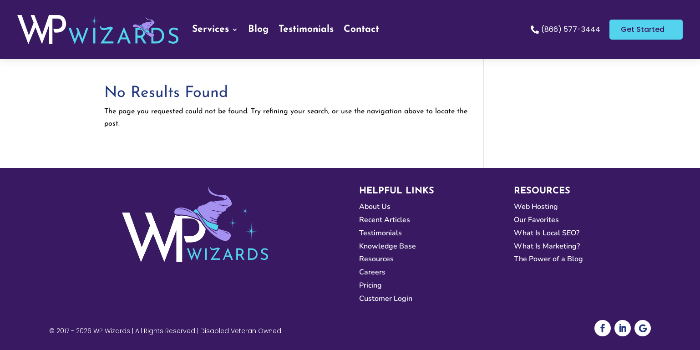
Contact (361, 29)
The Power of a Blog (548, 259)
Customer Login (385, 299)
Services (210, 29)
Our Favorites (536, 220)
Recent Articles (384, 220)
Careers (372, 272)
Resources (376, 259)
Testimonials (306, 29)
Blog (258, 29)
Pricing (370, 285)
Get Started (642, 29)
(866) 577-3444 (570, 29)
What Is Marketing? (547, 246)
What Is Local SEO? (546, 233)
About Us (375, 207)
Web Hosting (536, 207)
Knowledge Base (387, 246)
